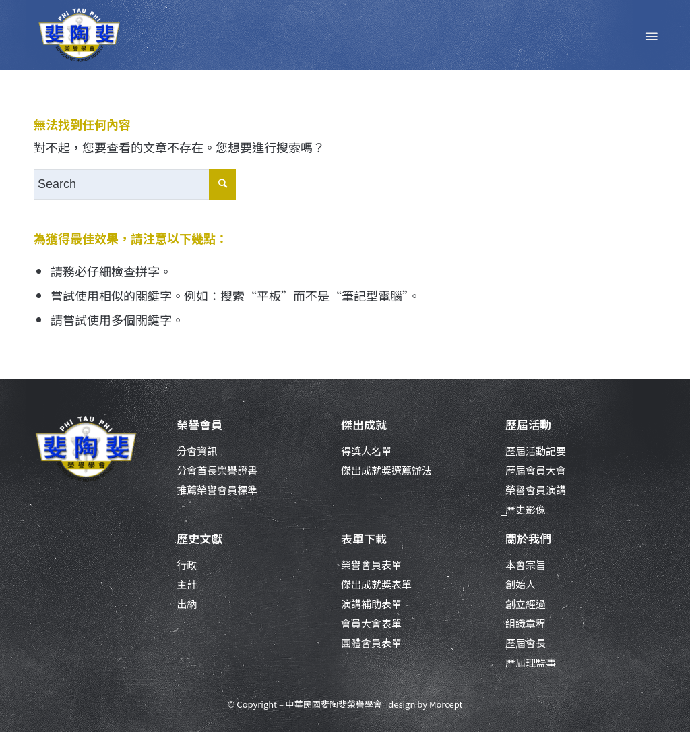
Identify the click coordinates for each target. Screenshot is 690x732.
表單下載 (364, 538)
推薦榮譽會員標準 (217, 490)
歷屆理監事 (530, 662)
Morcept (445, 704)
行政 (187, 564)
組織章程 (525, 623)
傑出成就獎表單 (376, 584)
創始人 (520, 584)
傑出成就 (364, 424)
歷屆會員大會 (535, 470)
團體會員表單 (371, 643)
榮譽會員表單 (371, 564)
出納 (187, 604)
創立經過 (525, 604)
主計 (187, 584)
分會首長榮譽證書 (217, 470)
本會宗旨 (525, 564)
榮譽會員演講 (535, 490)
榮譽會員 (199, 424)
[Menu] (650, 35)
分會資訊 (197, 451)
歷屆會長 (525, 643)
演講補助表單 (371, 604)
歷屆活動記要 (535, 451)
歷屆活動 (528, 424)
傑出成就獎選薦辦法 (386, 470)
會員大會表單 (371, 623)
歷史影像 (525, 509)
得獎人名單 (366, 451)
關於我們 (528, 538)
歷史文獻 (199, 538)
